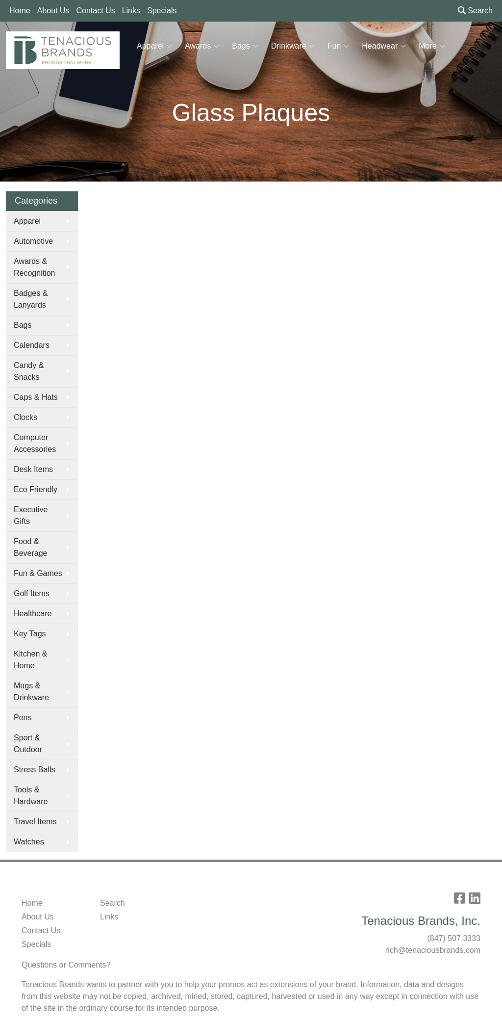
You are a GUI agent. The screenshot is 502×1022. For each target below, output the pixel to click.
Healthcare (32, 613)
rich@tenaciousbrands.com (432, 950)
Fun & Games (38, 573)
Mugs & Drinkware (31, 691)
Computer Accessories (35, 443)
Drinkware (293, 46)
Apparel (154, 46)
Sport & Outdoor (28, 744)
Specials (161, 10)
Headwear (384, 46)
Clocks (25, 417)
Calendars (32, 345)
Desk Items (33, 469)
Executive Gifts (31, 515)
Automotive (33, 241)
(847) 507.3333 (453, 938)
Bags (245, 46)
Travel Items (35, 821)
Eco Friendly (35, 489)
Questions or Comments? (66, 965)
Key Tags (30, 633)
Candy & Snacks (29, 371)
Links (131, 10)
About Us (53, 10)
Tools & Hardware (31, 796)
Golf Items (32, 593)
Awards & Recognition (34, 267)
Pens (22, 717)
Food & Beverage (31, 547)
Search (475, 10)
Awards (202, 46)
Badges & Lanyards (31, 299)
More (432, 46)
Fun (338, 46)
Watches (29, 842)
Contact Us (95, 10)
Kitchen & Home (30, 660)
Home (19, 10)
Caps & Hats (36, 397)
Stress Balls (34, 769)
